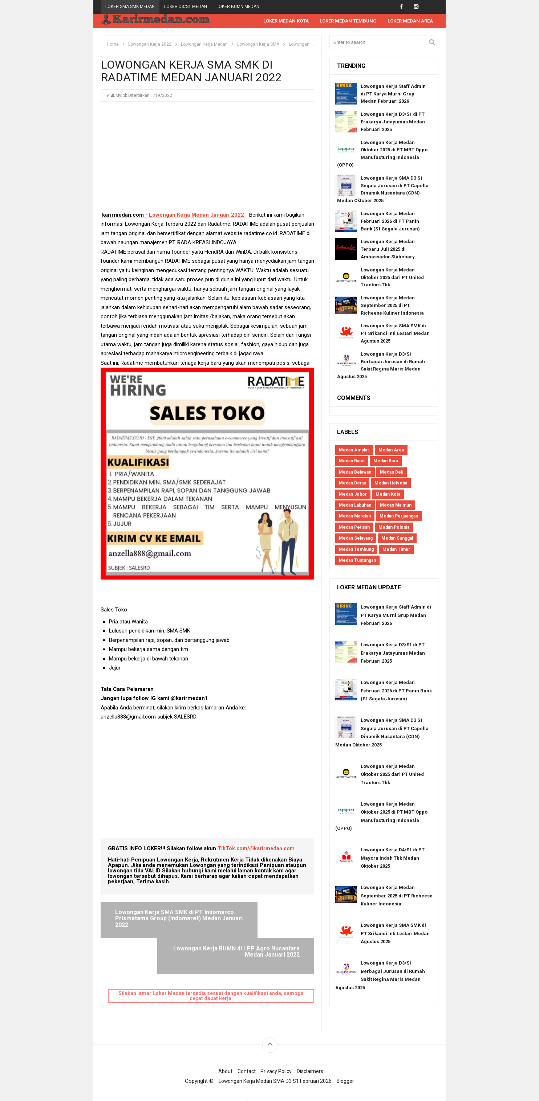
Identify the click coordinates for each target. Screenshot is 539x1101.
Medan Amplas (354, 450)
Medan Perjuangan (399, 516)
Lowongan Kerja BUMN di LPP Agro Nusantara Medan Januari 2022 (257, 919)
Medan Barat (352, 461)
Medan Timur (396, 549)
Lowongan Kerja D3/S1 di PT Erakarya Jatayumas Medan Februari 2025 (393, 122)
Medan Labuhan (355, 505)
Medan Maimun (396, 505)
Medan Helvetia (390, 483)
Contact (245, 1054)
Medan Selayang (356, 538)
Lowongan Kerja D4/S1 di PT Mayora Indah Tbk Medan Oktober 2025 (393, 858)
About (223, 1054)
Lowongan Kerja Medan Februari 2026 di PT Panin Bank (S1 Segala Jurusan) (390, 221)
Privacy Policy (276, 1054)
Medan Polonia (393, 527)
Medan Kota (388, 494)
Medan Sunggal (397, 538)
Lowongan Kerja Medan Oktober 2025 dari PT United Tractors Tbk (392, 277)
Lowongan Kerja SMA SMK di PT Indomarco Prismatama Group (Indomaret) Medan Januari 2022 (154, 922)
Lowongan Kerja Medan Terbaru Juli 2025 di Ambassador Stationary (388, 249)
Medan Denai (352, 483)
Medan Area (391, 450)
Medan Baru (385, 461)
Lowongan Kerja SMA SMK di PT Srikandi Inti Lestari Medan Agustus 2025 (395, 333)
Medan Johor (353, 494)
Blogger (348, 1064)
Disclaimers (312, 1054)
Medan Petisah (354, 527)
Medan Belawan (355, 472)
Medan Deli (391, 472)
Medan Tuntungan (357, 560)
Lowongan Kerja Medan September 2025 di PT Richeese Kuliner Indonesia (392, 305)
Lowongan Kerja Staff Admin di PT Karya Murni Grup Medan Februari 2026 (393, 94)
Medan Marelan (355, 516)
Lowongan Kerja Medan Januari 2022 (196, 215)
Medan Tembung (356, 549)
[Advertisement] (207, 160)
